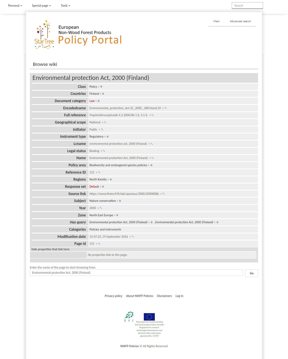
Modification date (71, 236)
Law (92, 101)
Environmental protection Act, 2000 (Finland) (91, 78)
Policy (93, 86)
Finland (94, 94)
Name (81, 158)
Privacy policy (113, 296)
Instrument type (73, 136)
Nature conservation (102, 201)
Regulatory (96, 136)
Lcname (80, 143)
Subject (80, 200)
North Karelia (98, 179)
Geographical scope (70, 122)
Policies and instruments (105, 229)
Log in (179, 296)
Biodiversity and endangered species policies (118, 165)
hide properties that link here (51, 249)
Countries (78, 93)
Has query (78, 222)
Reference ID (76, 172)
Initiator (79, 129)
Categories (77, 229)
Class (82, 86)
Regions (79, 179)
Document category (70, 101)
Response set (75, 186)
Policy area (77, 165)
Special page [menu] (41, 5)
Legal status (76, 151)
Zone (82, 215)
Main (216, 21)
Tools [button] (65, 5)
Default (94, 186)
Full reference (75, 115)
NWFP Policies (129, 346)
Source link (77, 193)
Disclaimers (164, 296)
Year (82, 208)
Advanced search (240, 21)
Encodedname (74, 108)
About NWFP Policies (139, 296)
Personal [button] (15, 5)
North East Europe (101, 215)
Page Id (80, 243)
